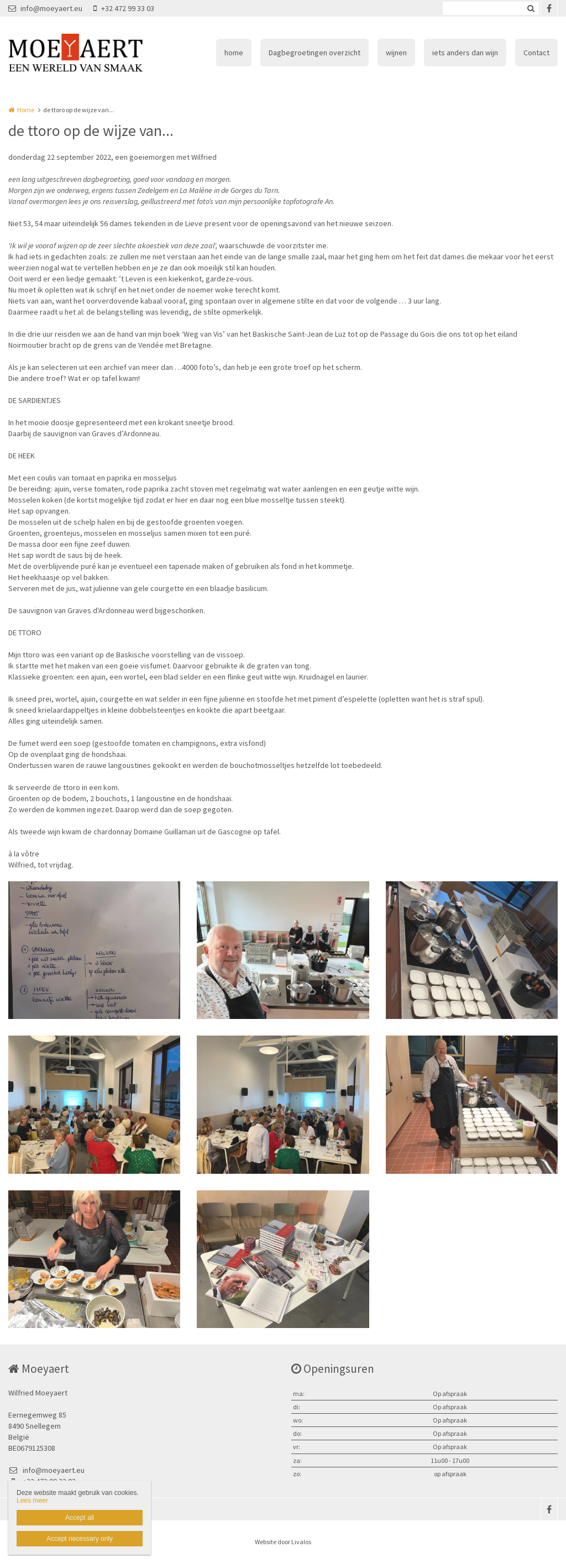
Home (25, 110)
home (233, 52)
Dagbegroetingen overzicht (314, 52)
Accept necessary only (79, 1539)
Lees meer (32, 1500)
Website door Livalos (283, 1542)
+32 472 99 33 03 (123, 8)
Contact (536, 52)
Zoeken (530, 8)
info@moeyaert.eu (45, 8)
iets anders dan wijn (465, 52)
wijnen (396, 52)
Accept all (79, 1518)
